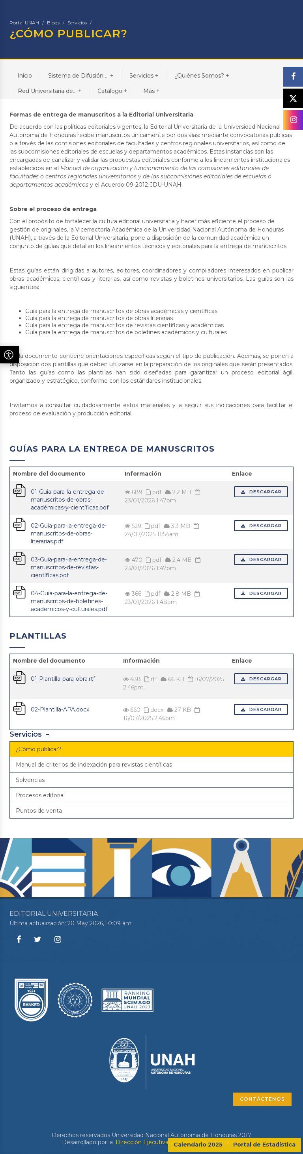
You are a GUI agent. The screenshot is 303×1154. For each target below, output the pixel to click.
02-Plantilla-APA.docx (60, 709)
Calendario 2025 (198, 1144)
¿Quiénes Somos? (201, 75)
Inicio (24, 75)
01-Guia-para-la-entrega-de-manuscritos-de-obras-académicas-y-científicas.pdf (69, 499)
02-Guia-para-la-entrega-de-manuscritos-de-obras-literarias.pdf (69, 533)
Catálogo (112, 90)
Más (151, 90)
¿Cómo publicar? (39, 749)
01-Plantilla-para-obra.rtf (63, 678)
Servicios (77, 23)
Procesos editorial (40, 795)
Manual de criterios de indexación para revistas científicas (94, 764)
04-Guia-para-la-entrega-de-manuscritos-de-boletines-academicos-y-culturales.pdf (69, 601)
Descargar (261, 492)
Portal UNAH (24, 23)
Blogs (53, 23)
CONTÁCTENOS (262, 1099)
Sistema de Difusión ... (80, 75)
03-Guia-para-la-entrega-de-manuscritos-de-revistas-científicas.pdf (69, 567)
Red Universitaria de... (49, 90)
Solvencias (30, 780)
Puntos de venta (39, 810)
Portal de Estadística (264, 1144)
